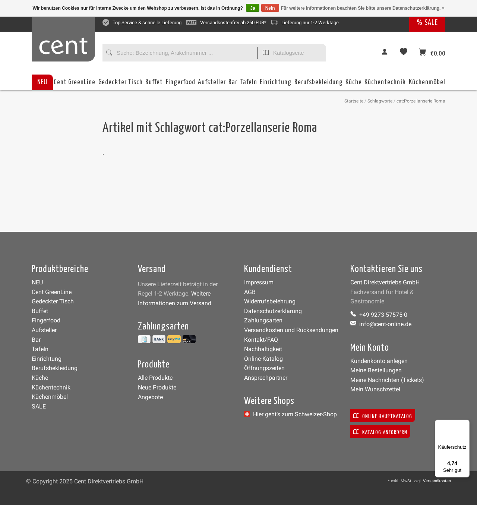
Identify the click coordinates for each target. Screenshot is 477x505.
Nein (270, 8)
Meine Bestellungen (376, 370)
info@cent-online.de (380, 324)
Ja (252, 8)
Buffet (154, 84)
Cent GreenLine (74, 82)
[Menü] (465, 424)
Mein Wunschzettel (375, 389)
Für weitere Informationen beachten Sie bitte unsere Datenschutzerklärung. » (363, 8)
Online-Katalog (263, 358)
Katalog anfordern (380, 431)
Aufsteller (212, 84)
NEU (42, 82)
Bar (232, 84)
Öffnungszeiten (264, 368)
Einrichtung (275, 84)
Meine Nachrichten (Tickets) (387, 380)
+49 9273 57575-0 (378, 314)
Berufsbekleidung (318, 84)
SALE (39, 406)
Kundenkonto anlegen (379, 360)
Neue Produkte (157, 387)
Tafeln (248, 84)
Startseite (353, 101)
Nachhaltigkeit (263, 349)
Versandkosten (437, 481)
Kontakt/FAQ (261, 339)
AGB (250, 292)
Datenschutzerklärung (273, 311)
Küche (353, 84)
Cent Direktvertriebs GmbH (385, 282)
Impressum (259, 282)
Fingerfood (180, 84)
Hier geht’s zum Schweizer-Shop (290, 414)
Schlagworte (379, 101)
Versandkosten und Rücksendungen (291, 330)
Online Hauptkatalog (382, 415)
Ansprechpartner (265, 377)
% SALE (427, 22)
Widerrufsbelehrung (270, 301)
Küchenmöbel (427, 84)
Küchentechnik (385, 84)
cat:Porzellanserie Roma (421, 101)
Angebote (150, 397)
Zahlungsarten (263, 320)
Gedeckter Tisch (120, 84)
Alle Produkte (155, 377)
